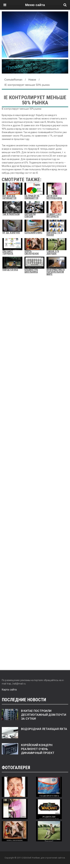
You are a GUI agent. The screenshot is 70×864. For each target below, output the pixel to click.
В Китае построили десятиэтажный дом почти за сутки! (43, 714)
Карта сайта (9, 689)
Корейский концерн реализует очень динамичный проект (37, 749)
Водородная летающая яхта (44, 729)
